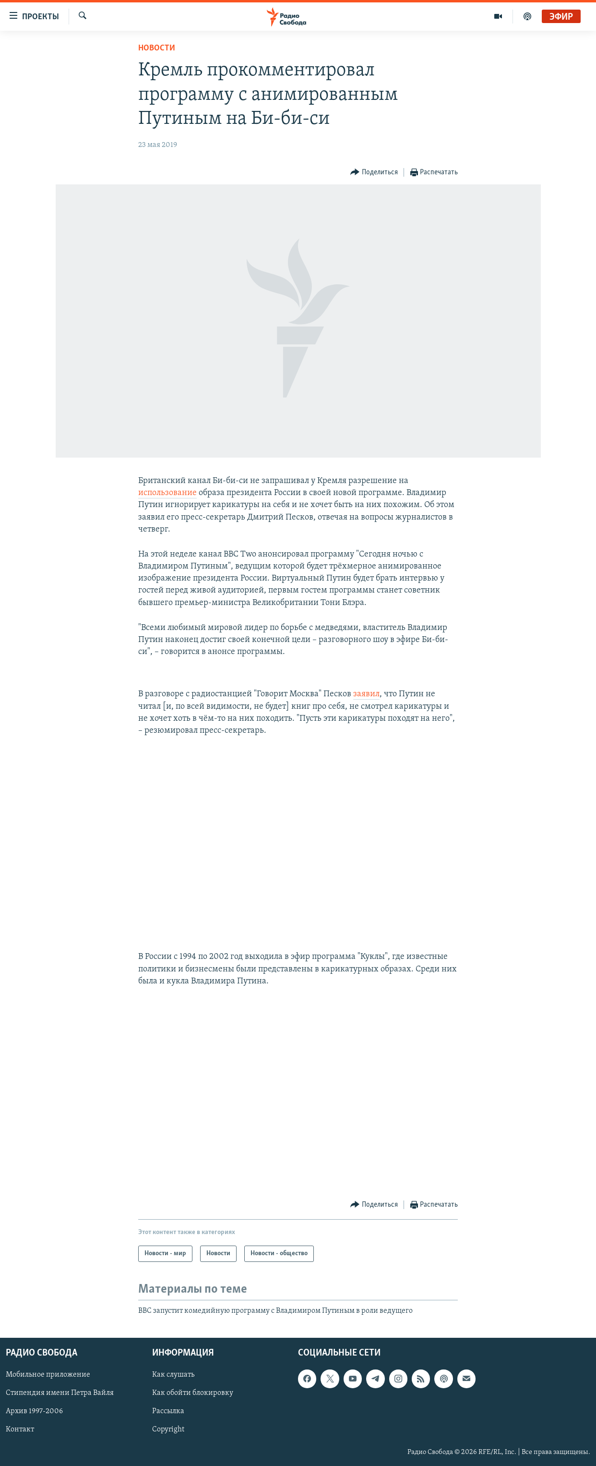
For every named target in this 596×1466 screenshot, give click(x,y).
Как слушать (173, 1375)
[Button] (374, 172)
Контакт (20, 1430)
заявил (366, 694)
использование (167, 492)
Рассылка (168, 1412)
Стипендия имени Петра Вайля (60, 1393)
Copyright (168, 1430)
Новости (156, 48)
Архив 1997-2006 (34, 1412)
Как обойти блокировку (192, 1393)
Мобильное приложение (48, 1375)
